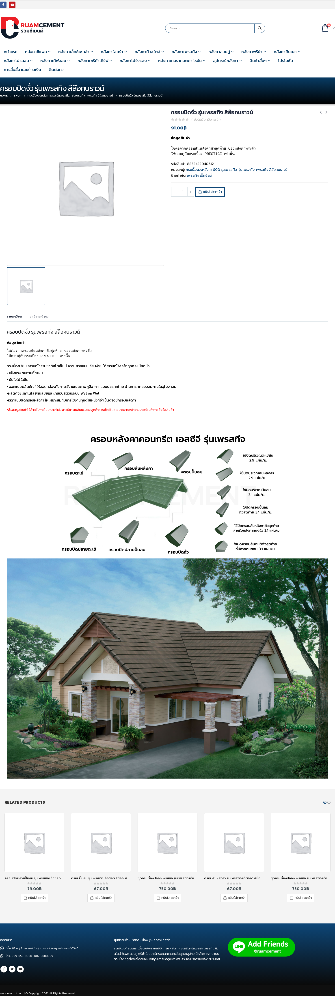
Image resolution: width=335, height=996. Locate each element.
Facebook (3, 969)
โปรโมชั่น (285, 61)
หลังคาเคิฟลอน (53, 61)
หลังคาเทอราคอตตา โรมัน (180, 61)
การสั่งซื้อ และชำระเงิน (22, 70)
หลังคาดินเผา (285, 52)
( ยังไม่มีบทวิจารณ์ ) (205, 119)
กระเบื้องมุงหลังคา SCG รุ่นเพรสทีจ (211, 169)
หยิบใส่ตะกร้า (213, 191)
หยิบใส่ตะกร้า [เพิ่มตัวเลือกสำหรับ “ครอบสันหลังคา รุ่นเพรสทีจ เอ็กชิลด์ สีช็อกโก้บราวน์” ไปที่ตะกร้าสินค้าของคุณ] (236, 897)
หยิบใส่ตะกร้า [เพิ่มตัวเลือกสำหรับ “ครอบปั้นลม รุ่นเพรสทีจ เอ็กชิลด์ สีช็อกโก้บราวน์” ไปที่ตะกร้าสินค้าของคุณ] (103, 897)
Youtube (20, 969)
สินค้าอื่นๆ (258, 61)
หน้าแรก (10, 52)
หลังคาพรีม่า (251, 52)
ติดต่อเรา (57, 70)
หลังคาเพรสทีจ (184, 52)
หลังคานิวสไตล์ (147, 52)
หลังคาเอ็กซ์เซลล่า (73, 52)
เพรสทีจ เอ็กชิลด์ (199, 175)
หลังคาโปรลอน (16, 61)
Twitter (12, 969)
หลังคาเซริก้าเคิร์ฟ (93, 61)
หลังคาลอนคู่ (219, 52)
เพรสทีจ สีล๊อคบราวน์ (271, 169)
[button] (325, 802)
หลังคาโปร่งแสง (133, 61)
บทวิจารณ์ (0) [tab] (39, 316)
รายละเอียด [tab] (14, 316)
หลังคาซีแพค (36, 52)
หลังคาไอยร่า (112, 52)
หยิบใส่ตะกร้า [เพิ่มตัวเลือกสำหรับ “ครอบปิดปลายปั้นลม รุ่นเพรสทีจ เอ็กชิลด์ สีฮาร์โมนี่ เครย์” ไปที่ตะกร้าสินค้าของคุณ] (36, 897)
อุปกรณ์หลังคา (225, 61)
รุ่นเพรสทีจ (246, 169)
